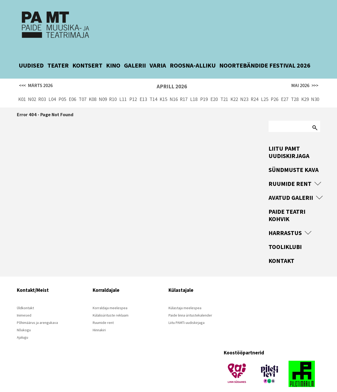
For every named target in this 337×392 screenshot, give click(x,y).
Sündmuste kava (294, 160)
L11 (123, 89)
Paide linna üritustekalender (190, 305)
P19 (204, 89)
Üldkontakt (25, 298)
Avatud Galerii (291, 188)
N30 (315, 89)
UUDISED (31, 56)
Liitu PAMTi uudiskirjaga (186, 312)
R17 (183, 89)
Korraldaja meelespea (110, 298)
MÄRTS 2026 (36, 75)
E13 (143, 89)
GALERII (135, 56)
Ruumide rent (290, 174)
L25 (264, 89)
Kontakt (281, 251)
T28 (295, 89)
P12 (133, 89)
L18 (193, 89)
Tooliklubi (285, 237)
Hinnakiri (99, 320)
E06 (72, 89)
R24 (254, 89)
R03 (42, 89)
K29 (305, 89)
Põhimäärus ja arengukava (37, 312)
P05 (62, 89)
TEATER (58, 56)
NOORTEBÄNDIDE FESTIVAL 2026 (264, 56)
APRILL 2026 (172, 76)
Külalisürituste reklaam (110, 305)
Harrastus (285, 223)
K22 (234, 89)
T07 (82, 89)
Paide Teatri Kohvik (287, 205)
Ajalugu (22, 327)
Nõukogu (24, 320)
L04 (52, 89)
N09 (103, 89)
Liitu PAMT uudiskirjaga (289, 142)
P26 (274, 89)
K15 (163, 89)
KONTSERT (87, 56)
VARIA (158, 56)
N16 (174, 89)
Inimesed (24, 305)
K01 (22, 89)
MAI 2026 (304, 75)
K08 (92, 89)
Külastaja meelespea (184, 298)
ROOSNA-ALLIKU (193, 56)
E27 (284, 89)
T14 (153, 89)
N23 (244, 89)
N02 (32, 89)
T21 (224, 89)
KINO (113, 56)
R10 (113, 89)
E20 (214, 89)
